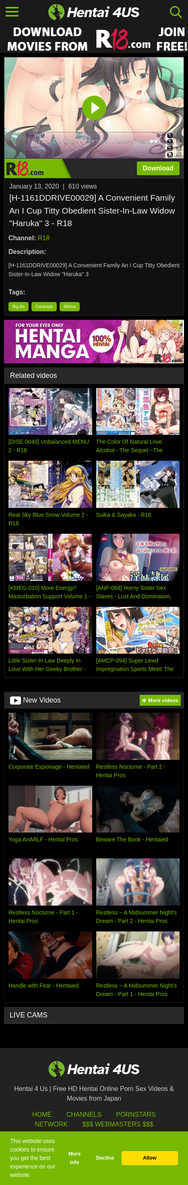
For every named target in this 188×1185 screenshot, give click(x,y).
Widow (70, 306)
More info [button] (74, 1158)
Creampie (44, 306)
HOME (42, 1114)
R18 (44, 238)
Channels (83, 1114)
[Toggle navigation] (12, 12)
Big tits (18, 306)
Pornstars (135, 1114)
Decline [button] (105, 1158)
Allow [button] (150, 1158)
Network (51, 1124)
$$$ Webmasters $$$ (118, 1124)
